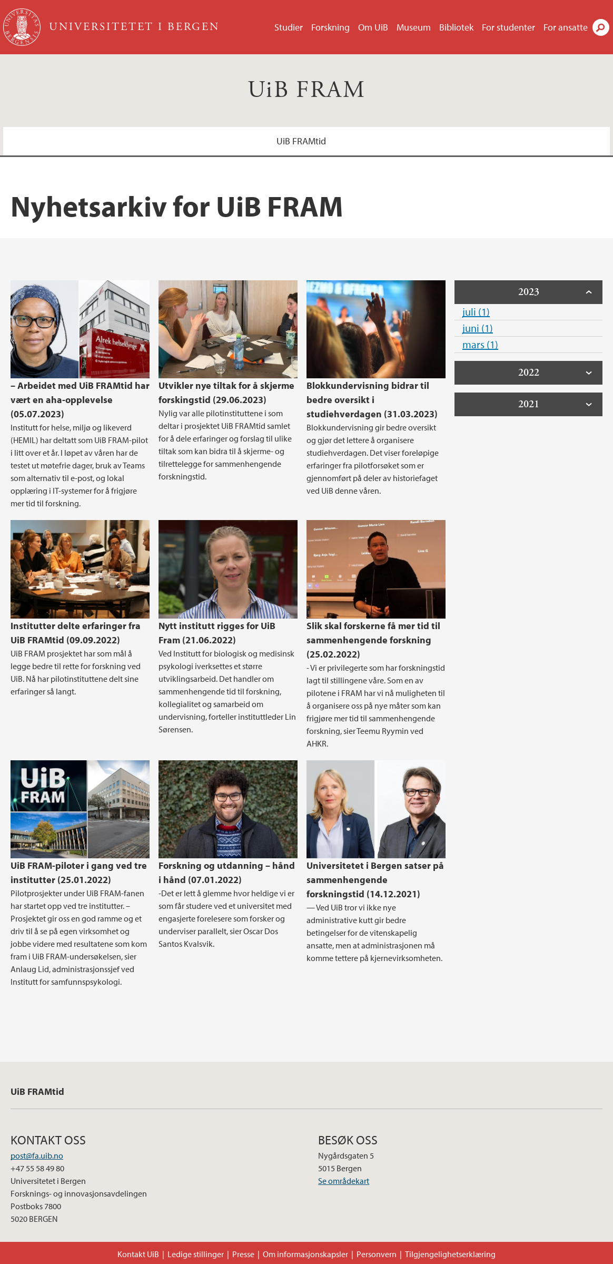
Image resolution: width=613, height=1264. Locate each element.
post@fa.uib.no (37, 1155)
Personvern (377, 1254)
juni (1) (477, 328)
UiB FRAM (306, 90)
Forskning (330, 27)
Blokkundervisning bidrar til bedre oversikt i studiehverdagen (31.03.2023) (372, 399)
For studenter (508, 27)
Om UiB (373, 27)
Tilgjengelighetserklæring (450, 1254)
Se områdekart (343, 1180)
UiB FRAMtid (301, 141)
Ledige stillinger (195, 1254)
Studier (288, 27)
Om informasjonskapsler (305, 1254)
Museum (414, 27)
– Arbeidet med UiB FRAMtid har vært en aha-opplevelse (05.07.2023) (80, 399)
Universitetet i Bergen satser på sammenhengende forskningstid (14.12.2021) (375, 879)
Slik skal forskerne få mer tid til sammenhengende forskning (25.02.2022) (373, 640)
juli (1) (476, 311)
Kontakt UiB (138, 1254)
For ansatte (565, 27)
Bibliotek (456, 27)
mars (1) (480, 344)
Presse (243, 1254)
